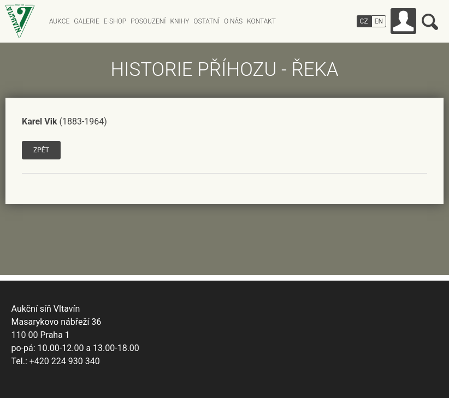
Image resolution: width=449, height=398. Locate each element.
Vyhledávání (430, 22)
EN (379, 21)
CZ (364, 21)
